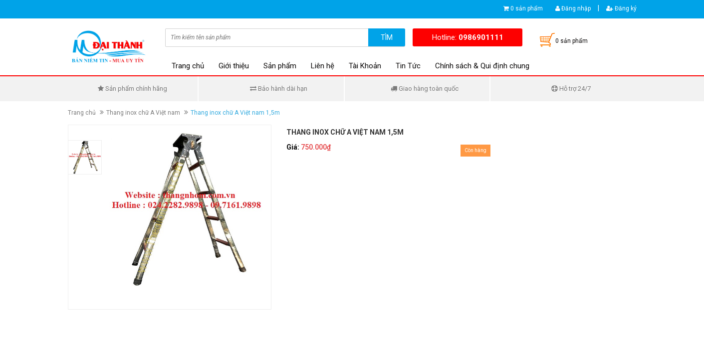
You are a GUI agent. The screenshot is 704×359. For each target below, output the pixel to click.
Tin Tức (408, 65)
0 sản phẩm (526, 8)
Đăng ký (621, 8)
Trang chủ (188, 65)
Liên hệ (322, 65)
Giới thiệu (234, 65)
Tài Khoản (365, 65)
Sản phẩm (279, 65)
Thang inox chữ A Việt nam (143, 112)
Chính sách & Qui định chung (482, 65)
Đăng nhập (573, 8)
